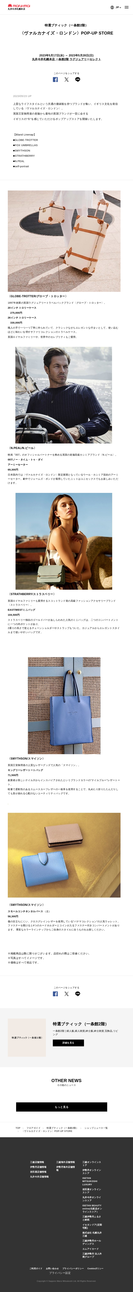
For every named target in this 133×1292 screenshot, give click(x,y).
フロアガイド (33, 1128)
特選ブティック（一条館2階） (62, 1128)
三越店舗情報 (37, 1162)
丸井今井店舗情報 (39, 1176)
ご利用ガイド (35, 1268)
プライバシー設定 (60, 1272)
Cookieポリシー (95, 1268)
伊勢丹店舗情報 (38, 1167)
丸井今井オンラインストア (91, 1199)
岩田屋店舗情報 (38, 1172)
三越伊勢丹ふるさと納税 (91, 1218)
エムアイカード (90, 1249)
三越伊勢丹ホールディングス (91, 1242)
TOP (18, 1128)
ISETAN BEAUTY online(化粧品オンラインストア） (92, 1208)
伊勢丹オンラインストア (91, 1172)
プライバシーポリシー (73, 1268)
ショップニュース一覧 (96, 1128)
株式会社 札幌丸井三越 (92, 1234)
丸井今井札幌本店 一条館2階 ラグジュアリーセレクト (66, 59)
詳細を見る (68, 1042)
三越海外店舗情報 (65, 1162)
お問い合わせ (52, 1268)
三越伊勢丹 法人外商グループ (92, 1255)
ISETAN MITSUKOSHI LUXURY (89, 1181)
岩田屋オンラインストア (91, 1191)
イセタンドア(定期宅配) (92, 1226)
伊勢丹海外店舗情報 (65, 1168)
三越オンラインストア (91, 1164)
